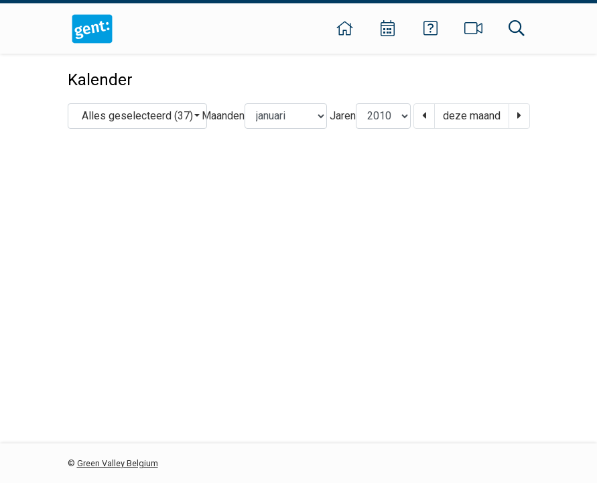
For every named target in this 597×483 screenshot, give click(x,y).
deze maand (472, 115)
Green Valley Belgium (117, 463)
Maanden (223, 115)
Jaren (343, 115)
